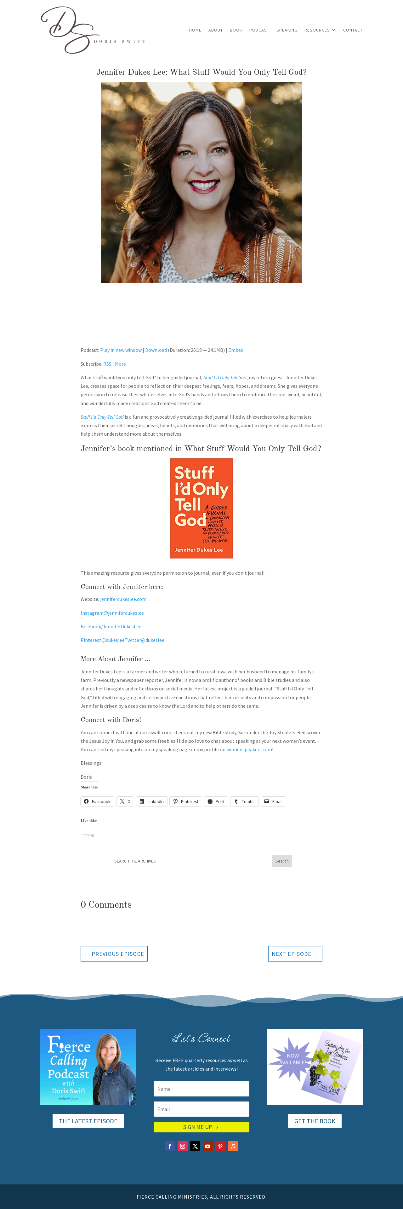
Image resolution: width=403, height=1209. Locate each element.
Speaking (287, 30)
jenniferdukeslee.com (122, 599)
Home (195, 30)
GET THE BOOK (314, 1121)
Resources (317, 30)
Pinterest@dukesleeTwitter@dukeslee (122, 640)
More (120, 364)
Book (236, 30)
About (215, 30)
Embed (235, 350)
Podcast (259, 30)
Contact (353, 30)
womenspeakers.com (249, 749)
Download (156, 350)
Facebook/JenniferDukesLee (111, 626)
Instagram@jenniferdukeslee (112, 613)
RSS (107, 364)
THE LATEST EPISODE (88, 1121)
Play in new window (121, 350)
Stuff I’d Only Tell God (225, 377)
